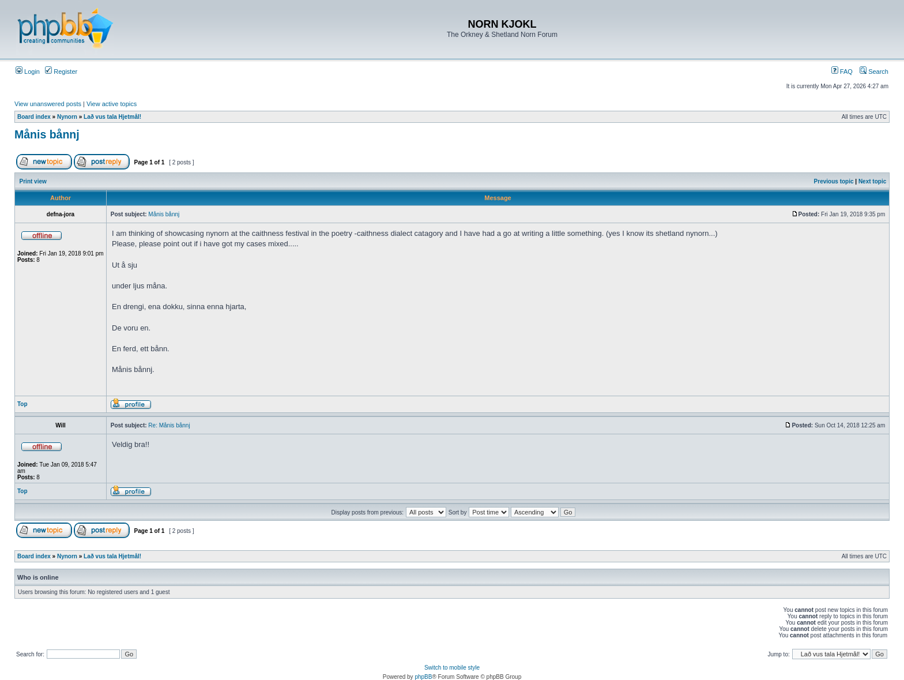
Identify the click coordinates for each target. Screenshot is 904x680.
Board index (34, 117)
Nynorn (67, 117)
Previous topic (834, 181)
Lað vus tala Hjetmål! (112, 117)
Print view (33, 181)
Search (874, 71)
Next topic (872, 181)
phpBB (423, 677)
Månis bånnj (47, 134)
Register (61, 71)
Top (22, 404)
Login (28, 71)
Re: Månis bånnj (169, 425)
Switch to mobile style (452, 667)
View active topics (111, 103)
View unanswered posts (47, 103)
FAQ (842, 71)
